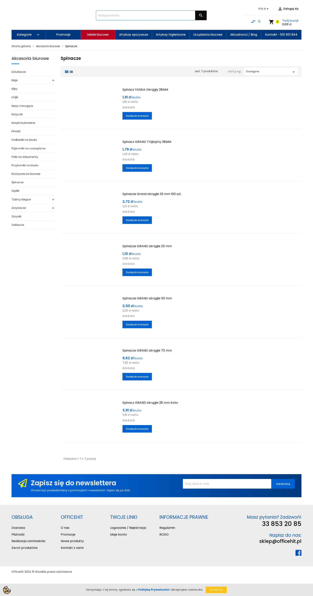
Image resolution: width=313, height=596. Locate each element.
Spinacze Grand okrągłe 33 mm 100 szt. (151, 194)
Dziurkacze (19, 72)
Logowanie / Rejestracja (128, 528)
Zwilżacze (18, 225)
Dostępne (271, 71)
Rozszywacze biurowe (26, 174)
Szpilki (15, 191)
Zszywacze (19, 208)
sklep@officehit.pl (280, 541)
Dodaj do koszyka (137, 116)
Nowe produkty (72, 541)
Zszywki (16, 216)
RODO (164, 534)
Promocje (68, 534)
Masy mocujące (22, 106)
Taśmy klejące (21, 199)
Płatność (18, 534)
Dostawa (18, 528)
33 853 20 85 (281, 523)
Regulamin (167, 528)
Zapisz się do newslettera (73, 483)
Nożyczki (17, 114)
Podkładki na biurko (24, 140)
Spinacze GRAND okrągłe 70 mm (147, 350)
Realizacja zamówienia (28, 541)
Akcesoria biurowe (30, 58)
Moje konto (118, 534)
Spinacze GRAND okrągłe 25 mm (147, 246)
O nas (65, 528)
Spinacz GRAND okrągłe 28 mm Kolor (150, 402)
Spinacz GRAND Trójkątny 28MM (146, 142)
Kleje (15, 80)
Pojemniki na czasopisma (28, 148)
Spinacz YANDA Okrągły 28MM (145, 89)
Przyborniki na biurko (25, 165)
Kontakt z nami (72, 548)
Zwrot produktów (25, 548)
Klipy (14, 89)
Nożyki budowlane (23, 123)
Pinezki (16, 131)
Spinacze (18, 182)
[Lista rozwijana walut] (264, 9)
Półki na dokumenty (25, 157)
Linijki (15, 97)
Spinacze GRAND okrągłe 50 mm (147, 298)
